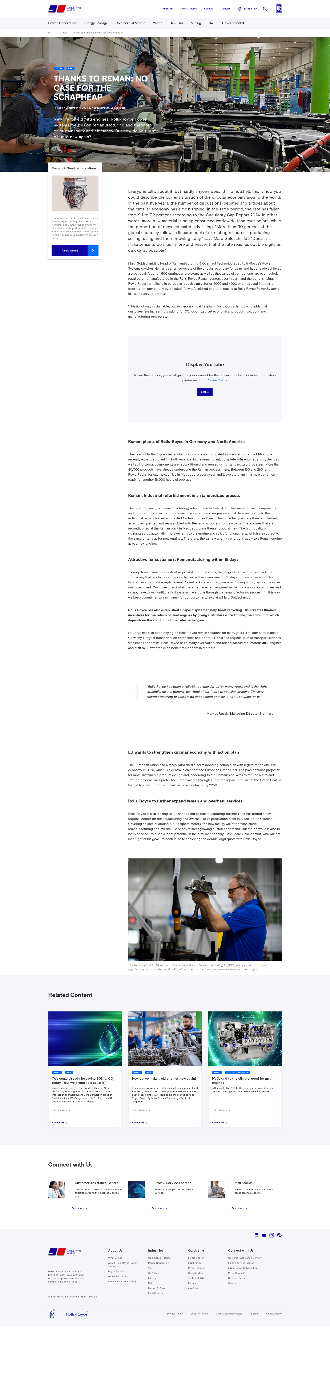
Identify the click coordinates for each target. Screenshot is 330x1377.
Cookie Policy (216, 380)
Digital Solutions (117, 1271)
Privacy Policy (175, 1314)
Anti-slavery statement (229, 1314)
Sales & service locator (241, 1263)
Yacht (151, 1268)
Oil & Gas (153, 1273)
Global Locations (117, 1276)
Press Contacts (236, 1273)
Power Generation (158, 1263)
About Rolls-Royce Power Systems (122, 1265)
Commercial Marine (159, 1258)
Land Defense (156, 1293)
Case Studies (195, 1273)
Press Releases (196, 1268)
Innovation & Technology (122, 1281)
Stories (194, 1263)
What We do (115, 1258)
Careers (232, 1283)
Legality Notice (199, 1314)
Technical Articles (198, 1278)
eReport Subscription (243, 1268)
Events (192, 1283)
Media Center (196, 1258)
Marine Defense (157, 1288)
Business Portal (236, 1278)
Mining (152, 1278)
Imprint (254, 1314)
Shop (193, 1288)
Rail (150, 1283)
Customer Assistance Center (244, 1258)
